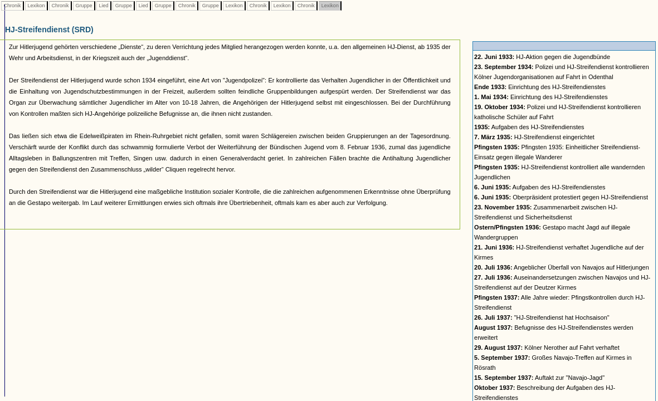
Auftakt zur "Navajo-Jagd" (539, 377)
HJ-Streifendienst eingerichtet (534, 137)
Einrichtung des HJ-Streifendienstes (540, 87)
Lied (104, 5)
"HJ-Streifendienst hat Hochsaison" (542, 317)
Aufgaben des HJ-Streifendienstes (529, 127)
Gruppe (84, 5)
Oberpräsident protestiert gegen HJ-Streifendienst (561, 197)
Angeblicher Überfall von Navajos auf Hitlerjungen (561, 267)
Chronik (12, 5)
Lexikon (36, 5)
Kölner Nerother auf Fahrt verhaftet (547, 347)
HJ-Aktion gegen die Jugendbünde (542, 56)
